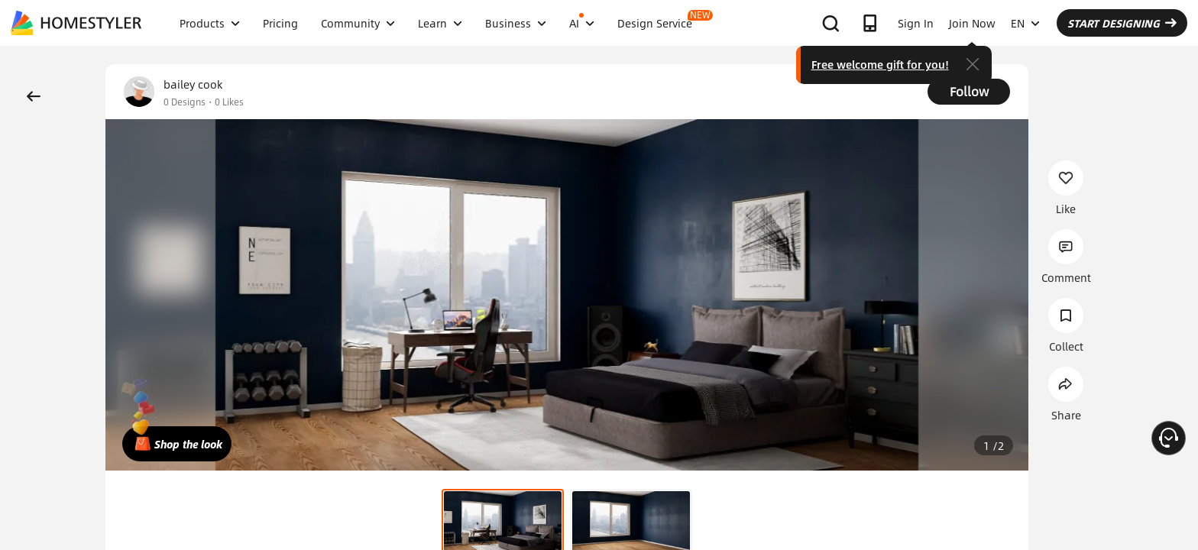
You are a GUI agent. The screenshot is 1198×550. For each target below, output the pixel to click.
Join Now (972, 23)
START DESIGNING (1122, 23)
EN (1025, 23)
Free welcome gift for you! (880, 64)
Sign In (916, 23)
